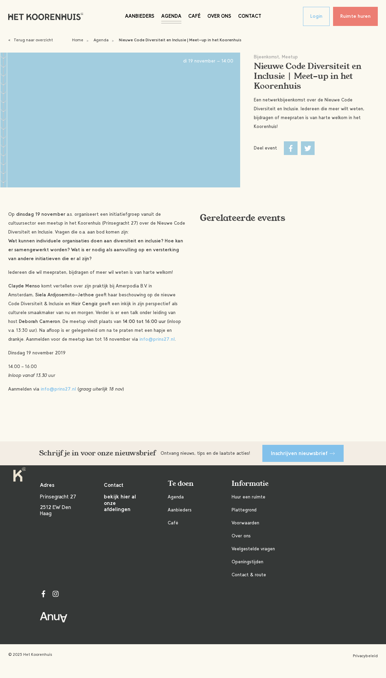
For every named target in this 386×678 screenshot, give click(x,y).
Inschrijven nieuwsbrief (303, 453)
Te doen (181, 484)
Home (77, 40)
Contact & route (249, 575)
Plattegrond (244, 510)
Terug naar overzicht (30, 40)
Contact (249, 16)
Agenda (171, 16)
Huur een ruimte (248, 497)
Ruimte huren (355, 16)
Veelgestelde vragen (253, 549)
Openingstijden (247, 562)
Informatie (250, 484)
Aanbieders (139, 16)
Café (194, 16)
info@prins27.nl (157, 339)
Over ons (219, 16)
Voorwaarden (245, 523)
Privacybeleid (365, 656)
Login (316, 16)
